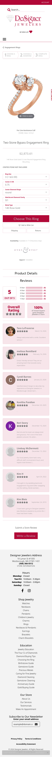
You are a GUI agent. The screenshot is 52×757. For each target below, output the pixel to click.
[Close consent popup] (48, 752)
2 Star (22, 296)
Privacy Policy (16, 739)
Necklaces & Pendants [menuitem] (26, 627)
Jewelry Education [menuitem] (26, 649)
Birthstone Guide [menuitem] (26, 663)
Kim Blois (22, 499)
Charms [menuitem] (26, 620)
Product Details (26, 273)
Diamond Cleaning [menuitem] (26, 677)
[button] (45, 2)
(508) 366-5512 (26, 132)
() (45, 287)
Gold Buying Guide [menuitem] (25, 687)
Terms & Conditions (33, 739)
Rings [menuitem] (26, 624)
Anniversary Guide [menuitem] (26, 684)
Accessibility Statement (26, 744)
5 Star (22, 287)
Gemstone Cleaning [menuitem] (26, 680)
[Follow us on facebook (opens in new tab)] (22, 590)
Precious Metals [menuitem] (26, 670)
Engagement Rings (12, 47)
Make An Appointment (26, 709)
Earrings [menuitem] (26, 631)
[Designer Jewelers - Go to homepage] (26, 21)
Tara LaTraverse (25, 328)
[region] (26, 96)
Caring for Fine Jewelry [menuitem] (26, 673)
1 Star (22, 299)
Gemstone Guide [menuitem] (26, 666)
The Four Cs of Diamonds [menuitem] (26, 652)
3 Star (22, 293)
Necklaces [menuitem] (26, 607)
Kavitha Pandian (26, 402)
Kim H (20, 473)
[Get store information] (26, 566)
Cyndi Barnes (24, 376)
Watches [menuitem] (26, 603)
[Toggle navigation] (4, 39)
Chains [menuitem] (26, 610)
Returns (38, 230)
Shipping (14, 230)
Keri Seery (22, 422)
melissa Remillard (26, 351)
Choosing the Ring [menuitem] (26, 659)
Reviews (26, 280)
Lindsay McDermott (27, 448)
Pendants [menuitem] (26, 613)
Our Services (26, 702)
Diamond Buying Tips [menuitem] (26, 656)
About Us (26, 698)
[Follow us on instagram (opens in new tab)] (29, 590)
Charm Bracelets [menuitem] (26, 638)
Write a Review (26, 536)
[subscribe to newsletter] (36, 724)
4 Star (22, 290)
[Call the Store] (26, 563)
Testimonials (26, 705)
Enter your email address (26, 719)
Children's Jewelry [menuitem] (26, 617)
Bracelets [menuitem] (26, 634)
